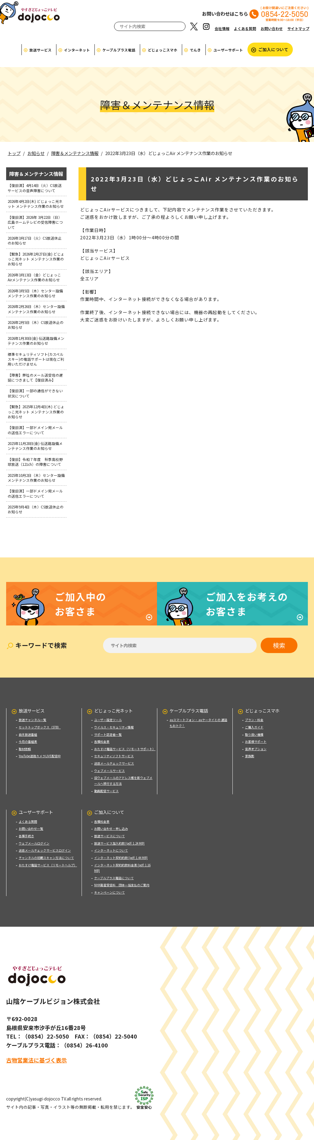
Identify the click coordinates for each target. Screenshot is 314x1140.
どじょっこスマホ (162, 49)
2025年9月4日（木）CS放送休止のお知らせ (35, 509)
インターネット (77, 49)
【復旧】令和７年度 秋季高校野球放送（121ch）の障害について (36, 462)
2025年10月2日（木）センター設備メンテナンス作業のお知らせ (36, 478)
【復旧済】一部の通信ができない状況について (35, 393)
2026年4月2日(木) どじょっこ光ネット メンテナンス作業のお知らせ (36, 204)
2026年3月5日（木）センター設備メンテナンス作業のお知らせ (35, 293)
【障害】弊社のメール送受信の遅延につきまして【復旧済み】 (35, 377)
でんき (195, 49)
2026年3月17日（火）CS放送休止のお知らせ (35, 240)
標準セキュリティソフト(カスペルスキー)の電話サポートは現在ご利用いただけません (36, 359)
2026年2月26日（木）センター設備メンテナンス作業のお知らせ (36, 309)
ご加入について (273, 49)
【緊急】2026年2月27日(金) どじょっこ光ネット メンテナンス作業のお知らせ (36, 259)
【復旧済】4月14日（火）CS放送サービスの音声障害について (35, 188)
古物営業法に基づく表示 (36, 1052)
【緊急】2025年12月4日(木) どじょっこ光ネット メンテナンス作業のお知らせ (36, 411)
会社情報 (222, 28)
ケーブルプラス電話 (118, 49)
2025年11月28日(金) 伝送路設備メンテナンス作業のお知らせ (35, 446)
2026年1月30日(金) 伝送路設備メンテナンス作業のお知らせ (36, 341)
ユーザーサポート (228, 49)
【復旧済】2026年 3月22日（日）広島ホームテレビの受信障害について (35, 222)
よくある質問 (245, 28)
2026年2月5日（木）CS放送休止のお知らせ (35, 325)
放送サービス (40, 49)
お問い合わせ (272, 28)
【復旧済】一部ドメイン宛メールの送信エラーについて (35, 430)
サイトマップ (298, 28)
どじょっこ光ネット (113, 702)
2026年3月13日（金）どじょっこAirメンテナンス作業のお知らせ (34, 277)
